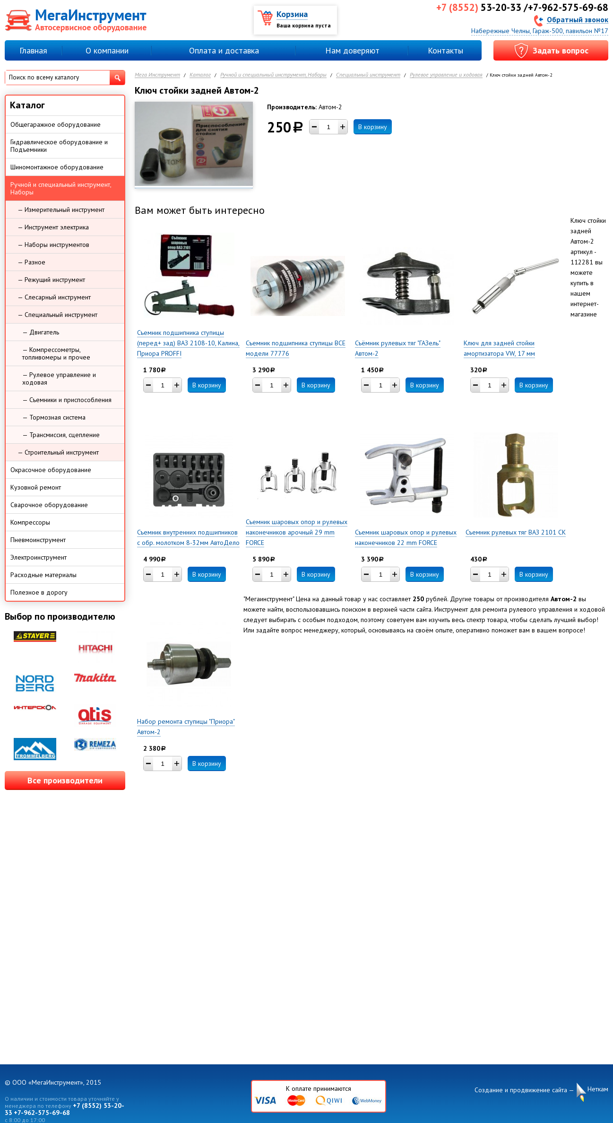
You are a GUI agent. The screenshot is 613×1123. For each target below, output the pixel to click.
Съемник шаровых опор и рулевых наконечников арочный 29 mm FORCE (296, 532)
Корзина (292, 14)
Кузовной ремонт (35, 487)
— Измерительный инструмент (60, 209)
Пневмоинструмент (38, 539)
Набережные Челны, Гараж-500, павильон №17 (539, 30)
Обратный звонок (577, 19)
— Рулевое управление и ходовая (59, 378)
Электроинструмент (38, 557)
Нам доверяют (352, 50)
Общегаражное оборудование (55, 124)
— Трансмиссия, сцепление (61, 434)
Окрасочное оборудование (50, 469)
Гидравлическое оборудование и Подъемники (59, 146)
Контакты (445, 50)
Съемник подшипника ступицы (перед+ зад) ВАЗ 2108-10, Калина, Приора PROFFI (188, 343)
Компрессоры (30, 522)
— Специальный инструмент (57, 314)
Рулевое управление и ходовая (446, 75)
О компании (107, 50)
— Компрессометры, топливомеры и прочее (56, 353)
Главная (33, 50)
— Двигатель (40, 332)
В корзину (372, 127)
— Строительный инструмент (58, 452)
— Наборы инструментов (53, 244)
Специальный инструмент (368, 75)
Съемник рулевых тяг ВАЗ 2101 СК (516, 532)
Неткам (597, 1089)
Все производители (65, 780)
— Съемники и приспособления (67, 399)
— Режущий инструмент (51, 279)
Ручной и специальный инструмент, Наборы (273, 75)
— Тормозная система (54, 417)
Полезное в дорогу (39, 592)
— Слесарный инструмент (54, 297)
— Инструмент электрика (53, 227)
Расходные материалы (43, 574)
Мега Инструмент (157, 75)
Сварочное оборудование (49, 504)
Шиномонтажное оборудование (57, 167)
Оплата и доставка (224, 50)
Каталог (200, 75)
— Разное (31, 262)
